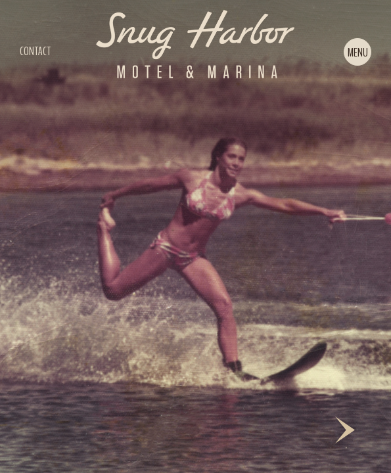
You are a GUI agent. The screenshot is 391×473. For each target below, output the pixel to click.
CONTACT (35, 51)
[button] (357, 52)
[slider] (195, 236)
